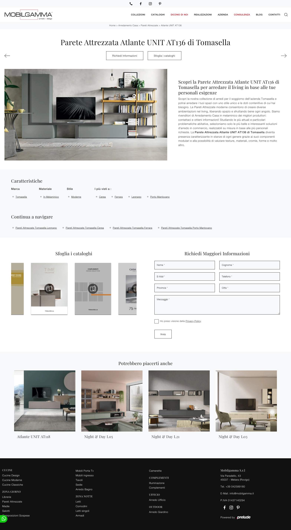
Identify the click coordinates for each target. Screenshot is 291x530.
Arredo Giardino (158, 511)
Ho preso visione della (180, 321)
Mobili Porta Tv (85, 470)
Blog (259, 14)
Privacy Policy (193, 321)
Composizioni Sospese (16, 515)
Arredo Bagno (84, 489)
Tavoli (79, 480)
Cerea (102, 196)
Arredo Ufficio (157, 499)
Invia (163, 334)
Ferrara (119, 196)
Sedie (79, 484)
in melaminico (51, 196)
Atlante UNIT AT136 (171, 25)
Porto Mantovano (160, 196)
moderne (76, 196)
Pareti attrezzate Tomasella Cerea (85, 227)
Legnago (136, 196)
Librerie (6, 496)
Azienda (223, 14)
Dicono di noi (179, 14)
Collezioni (138, 14)
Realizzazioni (203, 14)
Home (112, 25)
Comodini (81, 506)
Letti (78, 501)
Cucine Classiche (12, 484)
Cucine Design (11, 475)
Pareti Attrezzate (149, 25)
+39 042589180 (235, 486)
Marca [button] (15, 189)
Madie (5, 506)
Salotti (6, 510)
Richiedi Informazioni (124, 55)
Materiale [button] (45, 189)
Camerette (155, 470)
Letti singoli (82, 510)
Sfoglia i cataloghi (164, 55)
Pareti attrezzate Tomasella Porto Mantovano (186, 227)
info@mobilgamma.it (242, 493)
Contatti (274, 14)
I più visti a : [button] (103, 189)
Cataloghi (158, 14)
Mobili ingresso (85, 475)
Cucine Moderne (12, 480)
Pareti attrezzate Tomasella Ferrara (132, 227)
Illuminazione (156, 482)
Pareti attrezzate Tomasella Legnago (36, 227)
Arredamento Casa (128, 25)
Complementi (157, 487)
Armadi (80, 515)
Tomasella (21, 196)
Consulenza (242, 14)
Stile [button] (70, 189)
